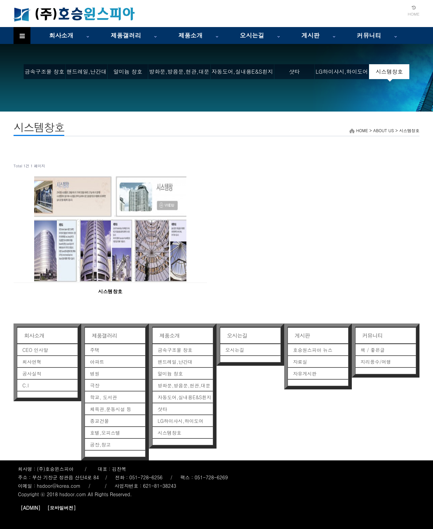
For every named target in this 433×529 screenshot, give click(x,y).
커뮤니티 (369, 35)
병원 (94, 373)
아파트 (97, 361)
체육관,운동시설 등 (110, 409)
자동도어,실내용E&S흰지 (242, 71)
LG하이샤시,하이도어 (342, 71)
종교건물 (99, 420)
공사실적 (31, 373)
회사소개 (61, 35)
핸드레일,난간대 (87, 71)
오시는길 (252, 35)
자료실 (300, 361)
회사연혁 (31, 361)
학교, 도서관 (103, 397)
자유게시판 (305, 373)
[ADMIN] (30, 507)
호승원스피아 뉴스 (313, 349)
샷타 (294, 71)
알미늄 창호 (127, 71)
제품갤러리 (126, 35)
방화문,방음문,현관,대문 (179, 71)
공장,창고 (100, 444)
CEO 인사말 (35, 349)
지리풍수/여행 (376, 361)
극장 (94, 385)
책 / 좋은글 (373, 349)
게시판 (310, 35)
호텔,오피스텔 (105, 432)
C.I (25, 385)
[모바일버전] (61, 507)
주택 (94, 349)
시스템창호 (389, 71)
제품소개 (190, 35)
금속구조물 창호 (44, 71)
